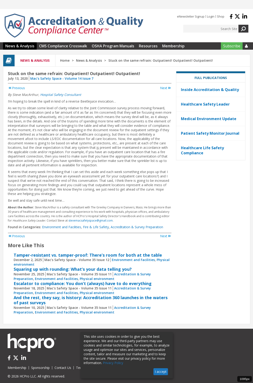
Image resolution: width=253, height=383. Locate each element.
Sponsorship (40, 367)
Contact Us (63, 367)
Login (210, 16)
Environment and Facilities (61, 227)
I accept (161, 371)
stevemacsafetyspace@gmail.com (90, 220)
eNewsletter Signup (190, 16)
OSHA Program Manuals (113, 46)
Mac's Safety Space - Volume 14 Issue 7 (61, 78)
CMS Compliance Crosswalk (63, 46)
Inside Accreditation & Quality (210, 89)
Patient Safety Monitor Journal (210, 133)
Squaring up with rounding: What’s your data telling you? (73, 269)
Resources (148, 46)
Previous (16, 88)
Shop (220, 16)
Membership (173, 46)
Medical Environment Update (208, 118)
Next (165, 88)
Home (65, 60)
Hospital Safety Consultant (60, 94)
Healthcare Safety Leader (205, 104)
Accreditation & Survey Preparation (137, 227)
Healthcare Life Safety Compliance (202, 150)
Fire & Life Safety (96, 227)
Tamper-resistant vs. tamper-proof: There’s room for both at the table (88, 255)
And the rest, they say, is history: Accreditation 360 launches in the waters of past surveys (91, 300)
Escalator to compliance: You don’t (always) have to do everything (83, 283)
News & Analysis (19, 46)
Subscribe (231, 46)
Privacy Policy (113, 363)
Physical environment (97, 279)
